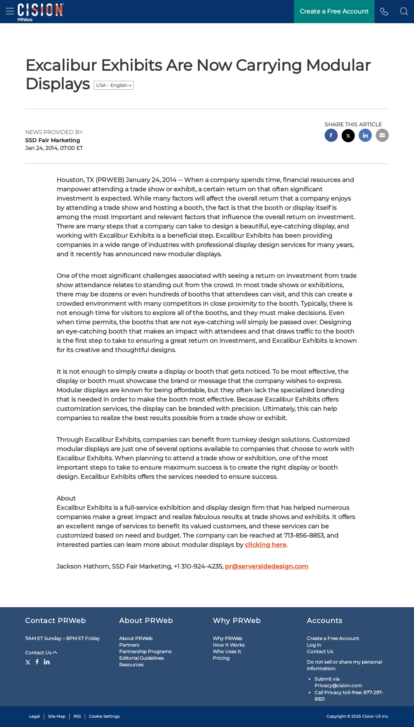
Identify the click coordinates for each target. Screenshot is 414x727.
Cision (368, 716)
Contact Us (41, 652)
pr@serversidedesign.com (266, 566)
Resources (131, 664)
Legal (34, 716)
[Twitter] (29, 662)
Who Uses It (227, 651)
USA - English (114, 85)
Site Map (56, 716)
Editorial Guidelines (141, 658)
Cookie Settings (104, 716)
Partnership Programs (145, 651)
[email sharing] (382, 136)
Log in (314, 645)
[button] (404, 11)
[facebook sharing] (331, 136)
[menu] (10, 11)
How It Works (229, 645)
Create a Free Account (333, 638)
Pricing (221, 658)
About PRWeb (135, 638)
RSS (77, 716)
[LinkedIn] (47, 662)
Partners (129, 645)
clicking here (265, 544)
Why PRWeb (227, 638)
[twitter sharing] (348, 136)
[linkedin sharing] (365, 136)
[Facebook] (37, 662)
